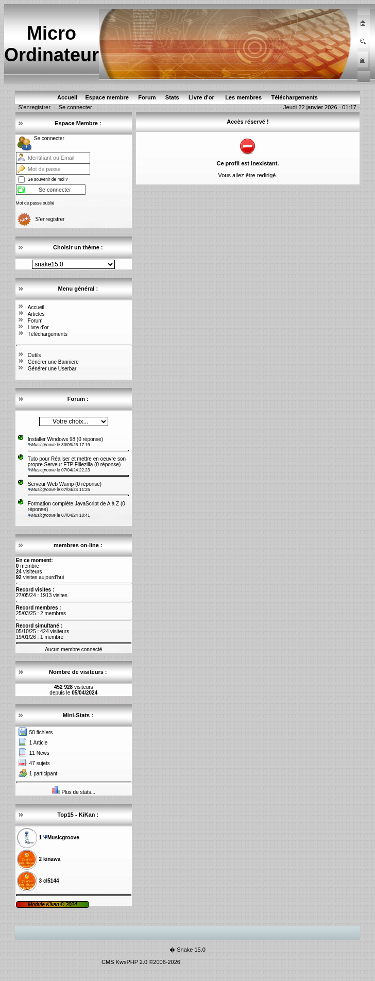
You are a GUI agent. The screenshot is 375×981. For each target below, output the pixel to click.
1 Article (38, 743)
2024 (70, 904)
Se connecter (75, 107)
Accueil (36, 307)
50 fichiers (41, 732)
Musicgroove (42, 444)
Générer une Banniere (53, 362)
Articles (36, 314)
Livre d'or (38, 327)
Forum (35, 321)
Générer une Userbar (52, 368)
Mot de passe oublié (35, 203)
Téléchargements (47, 334)
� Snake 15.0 (187, 949)
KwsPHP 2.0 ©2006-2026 (148, 962)
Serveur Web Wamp (51, 484)
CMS (107, 962)
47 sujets (39, 763)
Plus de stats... (78, 792)
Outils (34, 355)
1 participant (43, 773)
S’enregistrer (34, 107)
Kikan (53, 904)
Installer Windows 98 (52, 439)
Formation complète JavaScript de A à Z (73, 503)
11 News (39, 753)
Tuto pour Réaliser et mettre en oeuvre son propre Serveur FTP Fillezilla (77, 461)
